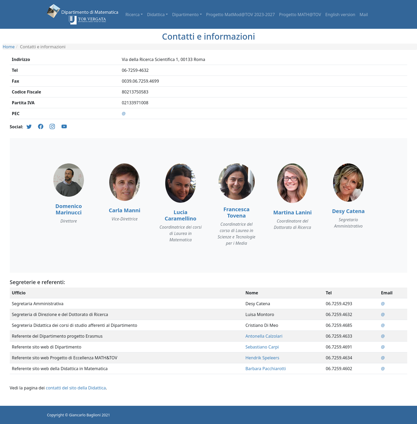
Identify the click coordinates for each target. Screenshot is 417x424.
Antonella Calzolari (263, 336)
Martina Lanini (292, 212)
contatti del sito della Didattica (76, 388)
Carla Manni (124, 210)
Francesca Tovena (236, 212)
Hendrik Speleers (262, 358)
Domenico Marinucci (68, 209)
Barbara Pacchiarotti (265, 368)
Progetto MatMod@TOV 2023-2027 (240, 14)
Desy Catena (348, 211)
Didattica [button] (156, 14)
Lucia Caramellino (180, 215)
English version (340, 14)
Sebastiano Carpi (262, 347)
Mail (363, 14)
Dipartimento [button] (185, 14)
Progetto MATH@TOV (300, 14)
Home (9, 47)
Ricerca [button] (132, 14)
